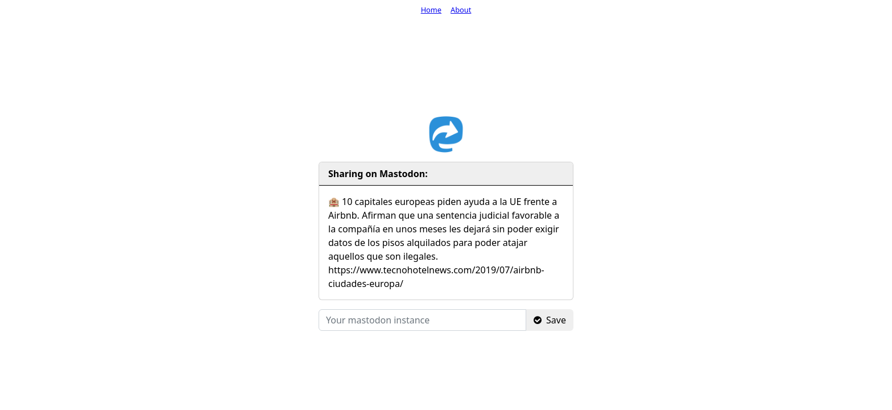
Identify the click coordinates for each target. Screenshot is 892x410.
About (461, 10)
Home (431, 10)
